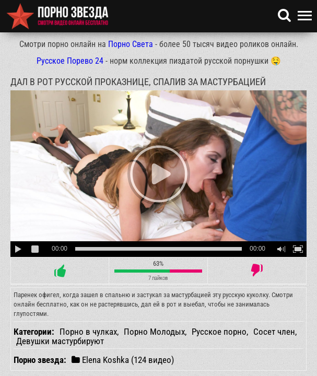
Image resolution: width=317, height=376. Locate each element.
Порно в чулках (88, 331)
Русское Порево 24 (70, 61)
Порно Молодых (154, 331)
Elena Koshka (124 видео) (123, 359)
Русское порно (219, 331)
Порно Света (130, 44)
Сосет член (274, 331)
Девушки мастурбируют (60, 341)
